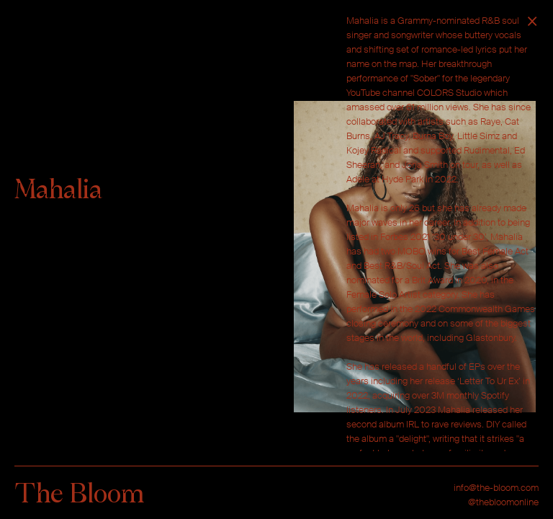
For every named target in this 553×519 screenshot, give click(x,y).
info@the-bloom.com (496, 488)
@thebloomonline (503, 502)
